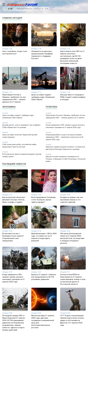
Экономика (9, 106)
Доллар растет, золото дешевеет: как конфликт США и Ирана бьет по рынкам (22, 125)
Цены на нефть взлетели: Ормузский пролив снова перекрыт (22, 135)
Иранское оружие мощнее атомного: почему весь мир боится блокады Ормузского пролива (66, 147)
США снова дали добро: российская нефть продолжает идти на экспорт (22, 144)
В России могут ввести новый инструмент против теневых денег (22, 154)
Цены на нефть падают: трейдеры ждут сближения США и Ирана (22, 115)
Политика (51, 106)
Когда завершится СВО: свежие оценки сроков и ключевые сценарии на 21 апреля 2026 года (66, 125)
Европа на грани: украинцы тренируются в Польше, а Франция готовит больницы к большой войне (66, 157)
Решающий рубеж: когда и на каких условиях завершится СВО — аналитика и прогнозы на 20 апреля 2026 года (66, 136)
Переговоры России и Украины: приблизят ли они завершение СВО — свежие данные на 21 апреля (66, 115)
